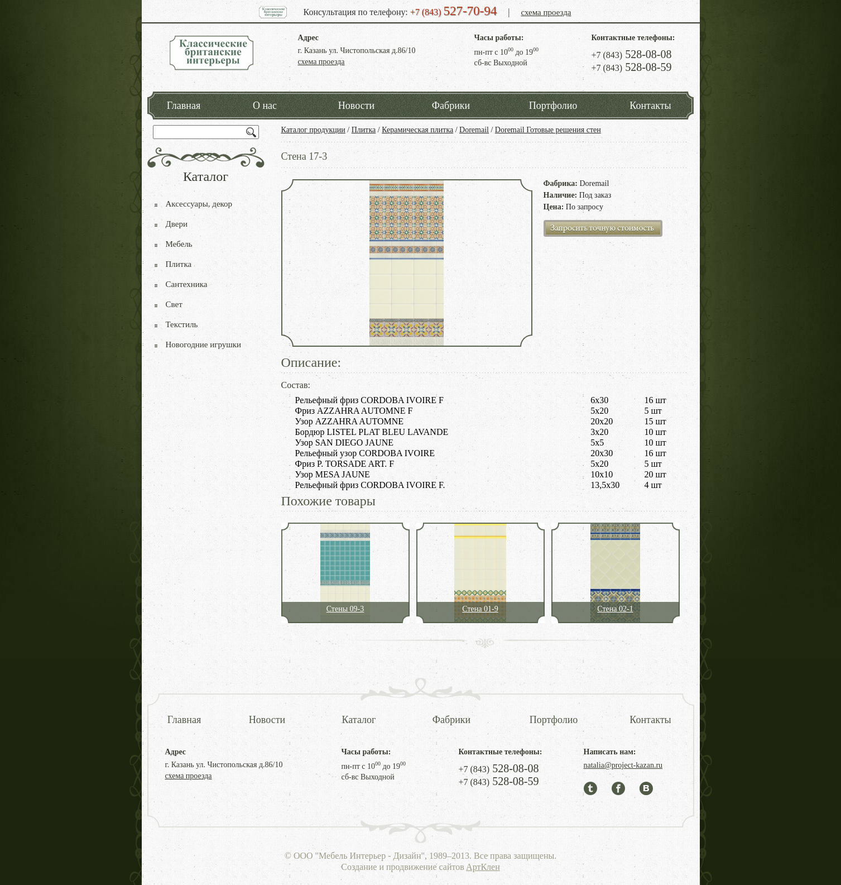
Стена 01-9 (480, 609)
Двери (177, 223)
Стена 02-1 (615, 609)
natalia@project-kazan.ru (623, 765)
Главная (183, 105)
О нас (265, 105)
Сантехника (187, 284)
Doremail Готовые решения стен (548, 130)
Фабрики (451, 105)
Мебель (179, 244)
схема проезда (546, 12)
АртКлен (483, 867)
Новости (356, 105)
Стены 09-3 (345, 609)
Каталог (359, 719)
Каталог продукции (313, 130)
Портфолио (553, 105)
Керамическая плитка (417, 130)
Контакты (650, 105)
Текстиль (182, 324)
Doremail (474, 130)
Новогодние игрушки (204, 344)
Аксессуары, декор (199, 203)
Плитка (364, 130)
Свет (174, 304)
